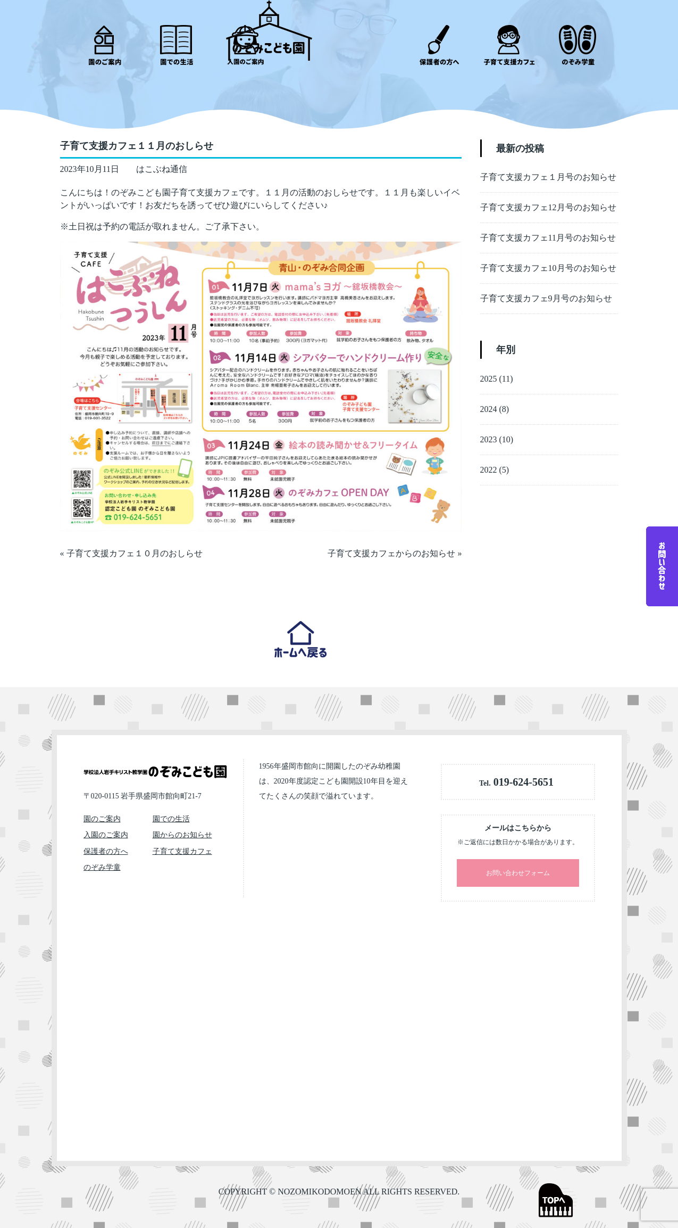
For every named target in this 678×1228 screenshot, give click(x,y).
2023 (488, 433)
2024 (488, 402)
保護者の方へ (105, 851)
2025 (488, 372)
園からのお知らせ (182, 835)
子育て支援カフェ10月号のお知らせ (548, 261)
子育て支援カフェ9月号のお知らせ (546, 291)
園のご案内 (102, 819)
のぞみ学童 (102, 867)
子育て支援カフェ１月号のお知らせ (548, 170)
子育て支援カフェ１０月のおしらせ (134, 546)
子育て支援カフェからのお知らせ (391, 546)
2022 (488, 463)
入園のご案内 (105, 835)
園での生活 (171, 819)
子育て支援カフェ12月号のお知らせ (548, 200)
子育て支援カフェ (182, 851)
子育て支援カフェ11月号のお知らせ (548, 231)
